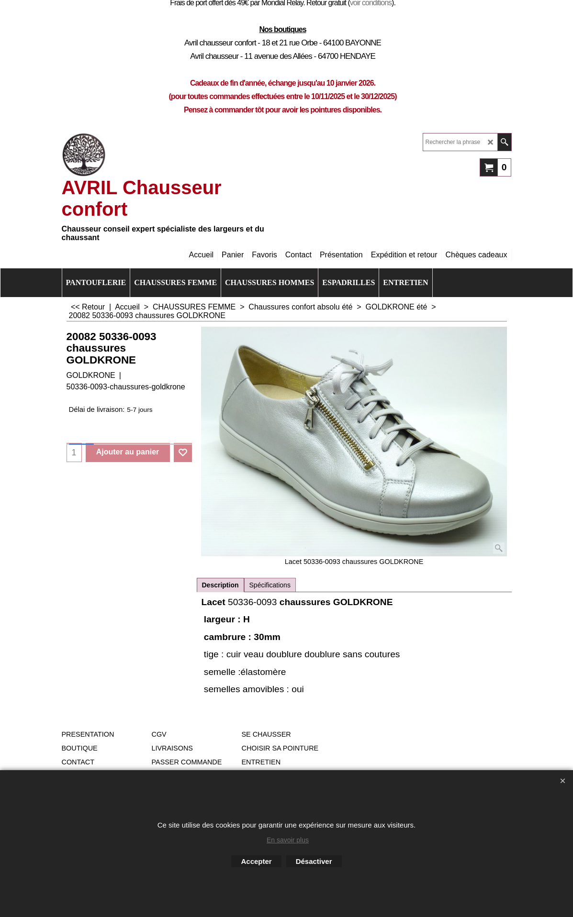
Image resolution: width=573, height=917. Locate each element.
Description (220, 585)
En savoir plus (288, 840)
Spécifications (270, 585)
